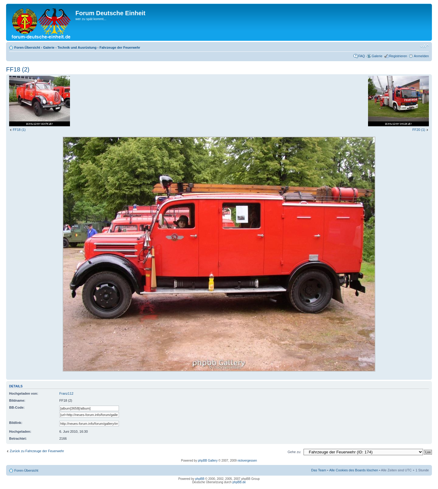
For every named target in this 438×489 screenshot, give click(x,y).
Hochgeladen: (20, 431)
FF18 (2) (18, 69)
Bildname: (17, 400)
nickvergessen (247, 460)
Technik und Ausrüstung (76, 47)
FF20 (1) (418, 129)
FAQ (361, 56)
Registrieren (398, 56)
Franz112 (66, 393)
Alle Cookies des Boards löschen (353, 470)
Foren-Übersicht (27, 47)
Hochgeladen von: (23, 393)
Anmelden (421, 56)
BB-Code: (17, 407)
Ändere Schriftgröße (424, 46)
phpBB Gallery (207, 460)
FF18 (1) (19, 129)
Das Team (318, 470)
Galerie (48, 47)
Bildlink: (15, 422)
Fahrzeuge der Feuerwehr (119, 47)
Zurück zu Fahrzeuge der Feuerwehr (37, 451)
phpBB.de (239, 482)
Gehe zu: (294, 452)
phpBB (199, 478)
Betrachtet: (18, 438)
